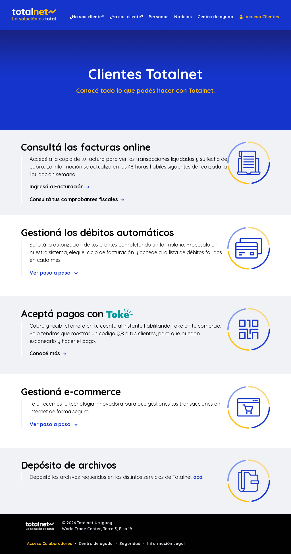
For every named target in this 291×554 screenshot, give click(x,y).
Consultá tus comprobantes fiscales (77, 199)
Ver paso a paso (54, 272)
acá (197, 477)
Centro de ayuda (96, 543)
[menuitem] (87, 17)
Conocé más (48, 353)
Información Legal (166, 543)
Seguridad (129, 543)
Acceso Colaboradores (49, 543)
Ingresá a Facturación (60, 186)
